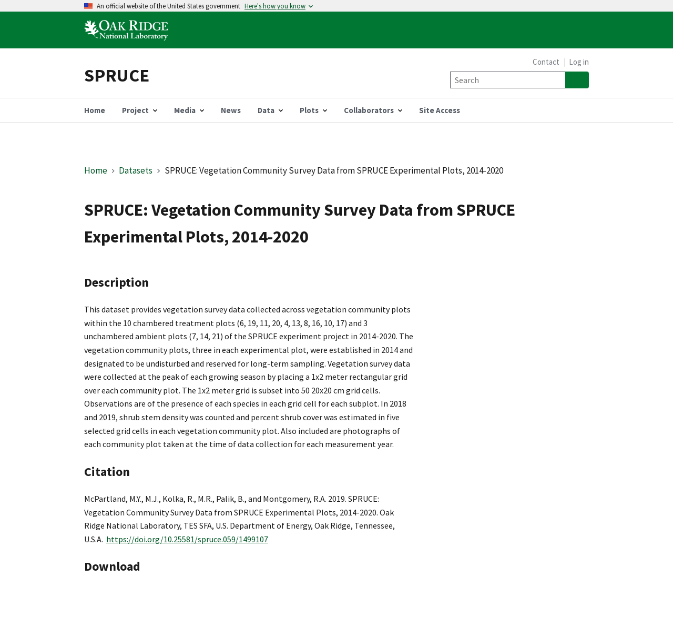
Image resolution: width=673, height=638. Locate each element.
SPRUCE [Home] (116, 75)
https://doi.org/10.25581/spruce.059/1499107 (187, 539)
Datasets (135, 170)
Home (95, 170)
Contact (546, 61)
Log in (579, 61)
